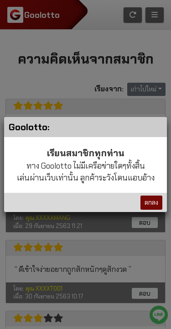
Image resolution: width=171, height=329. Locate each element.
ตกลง (151, 202)
